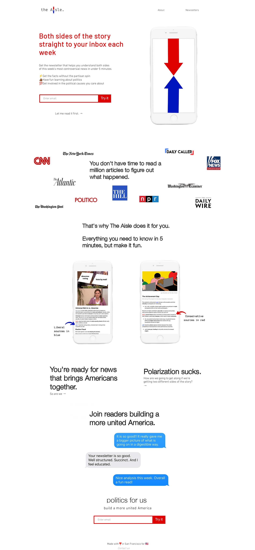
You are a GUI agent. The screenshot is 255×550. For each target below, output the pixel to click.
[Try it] (104, 98)
